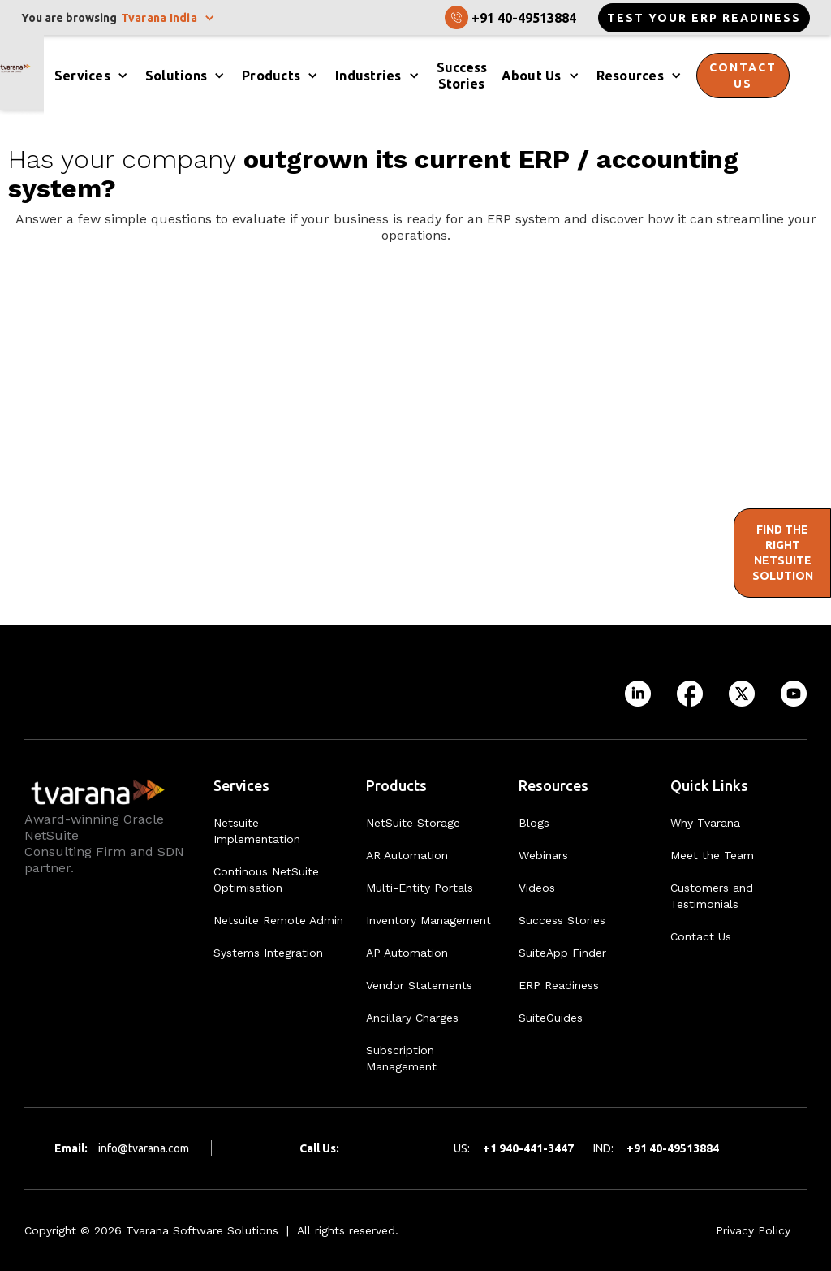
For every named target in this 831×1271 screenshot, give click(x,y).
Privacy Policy (753, 1230)
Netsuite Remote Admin (278, 920)
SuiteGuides (551, 1017)
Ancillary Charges (412, 1017)
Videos (537, 887)
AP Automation (407, 952)
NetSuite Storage (413, 822)
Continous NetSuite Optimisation (266, 879)
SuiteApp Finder (562, 952)
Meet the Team (712, 855)
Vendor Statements (419, 985)
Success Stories (562, 920)
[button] (169, 18)
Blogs (534, 822)
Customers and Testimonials (711, 895)
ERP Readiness (559, 985)
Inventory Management (428, 920)
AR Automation (407, 855)
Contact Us (700, 936)
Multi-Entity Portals (419, 887)
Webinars (543, 855)
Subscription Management (401, 1058)
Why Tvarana (705, 822)
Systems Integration (268, 952)
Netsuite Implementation (256, 830)
